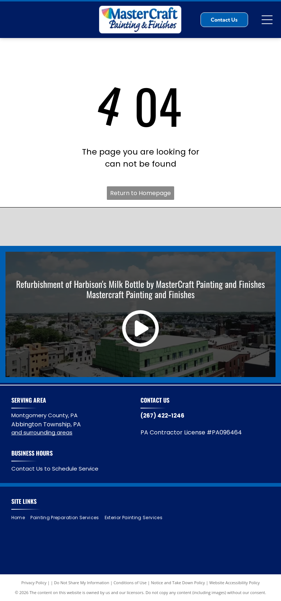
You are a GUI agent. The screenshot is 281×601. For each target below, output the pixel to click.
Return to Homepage (140, 193)
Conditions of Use (130, 582)
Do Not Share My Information (81, 582)
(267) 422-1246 (162, 415)
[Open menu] (267, 19)
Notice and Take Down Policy (178, 582)
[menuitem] (20, 517)
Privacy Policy (33, 582)
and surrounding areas (41, 432)
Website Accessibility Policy (234, 582)
